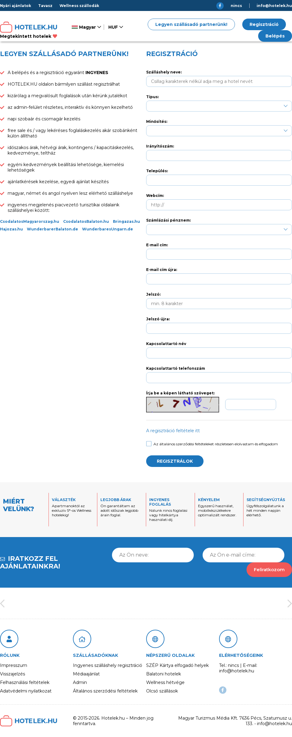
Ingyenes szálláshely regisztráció (107, 665)
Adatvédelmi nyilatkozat (26, 691)
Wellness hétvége (165, 682)
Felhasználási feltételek (24, 682)
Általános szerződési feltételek (105, 691)
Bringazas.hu (126, 221)
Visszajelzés (12, 674)
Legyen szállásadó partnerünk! (191, 24)
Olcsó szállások (162, 691)
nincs (236, 5)
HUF (113, 27)
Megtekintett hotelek (28, 36)
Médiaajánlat (86, 674)
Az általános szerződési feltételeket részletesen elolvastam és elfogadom (212, 444)
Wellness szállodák (79, 5)
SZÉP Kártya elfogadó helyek (177, 665)
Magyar (84, 27)
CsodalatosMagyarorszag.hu (29, 221)
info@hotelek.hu (274, 5)
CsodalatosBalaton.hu (86, 221)
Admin (80, 682)
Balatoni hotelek (163, 674)
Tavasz (45, 5)
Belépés (275, 36)
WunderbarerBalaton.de (52, 229)
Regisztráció (264, 24)
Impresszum (13, 665)
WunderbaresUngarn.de (107, 229)
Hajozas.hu (11, 229)
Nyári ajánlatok (15, 5)
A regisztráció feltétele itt (173, 430)
